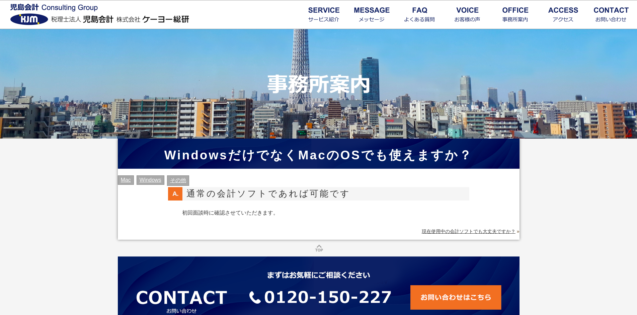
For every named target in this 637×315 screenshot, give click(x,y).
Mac (126, 180)
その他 (178, 180)
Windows (150, 180)
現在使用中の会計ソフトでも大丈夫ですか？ (468, 231)
